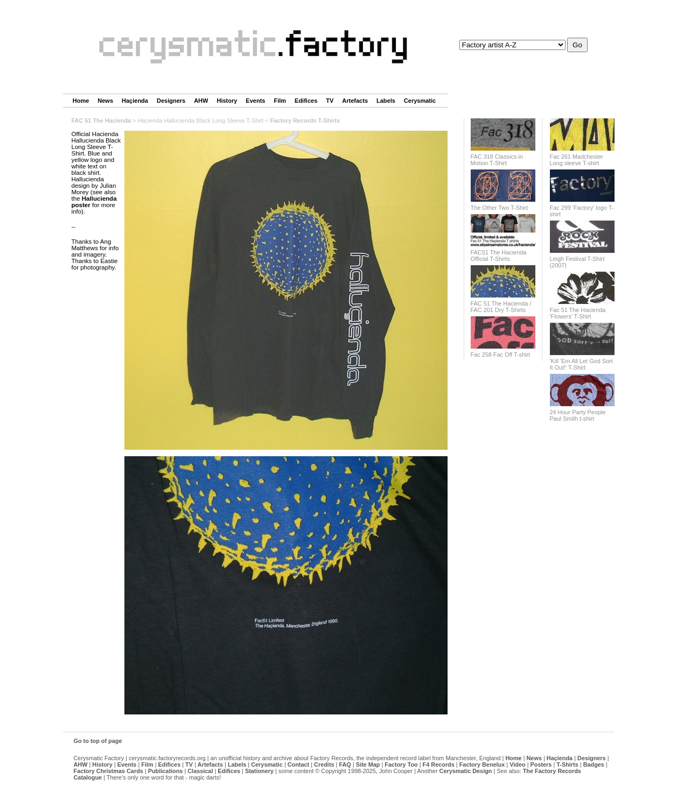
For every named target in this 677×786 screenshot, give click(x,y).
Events (255, 100)
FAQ (345, 764)
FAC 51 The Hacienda (101, 120)
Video (517, 764)
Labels (385, 100)
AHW (201, 100)
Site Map (368, 764)
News (105, 100)
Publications (165, 771)
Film (280, 100)
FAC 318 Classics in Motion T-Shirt (497, 159)
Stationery (259, 771)
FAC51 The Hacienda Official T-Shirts (499, 255)
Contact (298, 764)
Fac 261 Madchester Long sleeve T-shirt (576, 159)
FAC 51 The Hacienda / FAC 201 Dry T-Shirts (501, 306)
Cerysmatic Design (465, 771)
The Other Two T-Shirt (499, 207)
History (227, 100)
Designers (171, 100)
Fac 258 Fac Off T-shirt (501, 354)
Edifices (306, 100)
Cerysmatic (420, 100)
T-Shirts (567, 764)
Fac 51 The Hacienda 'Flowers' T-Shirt (578, 313)
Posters (541, 764)
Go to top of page (98, 741)
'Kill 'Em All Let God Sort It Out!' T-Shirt (581, 364)
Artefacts (355, 100)
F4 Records (439, 764)
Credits (324, 764)
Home (81, 100)
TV (329, 100)
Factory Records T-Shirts (305, 120)
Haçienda (135, 100)
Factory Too (401, 764)
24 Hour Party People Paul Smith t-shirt (578, 415)
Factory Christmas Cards (108, 771)
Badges (593, 764)
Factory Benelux (482, 764)
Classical (200, 771)
